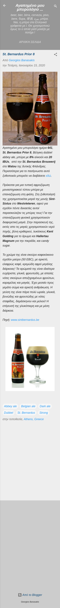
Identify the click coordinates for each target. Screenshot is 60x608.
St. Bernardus (26, 412)
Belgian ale (28, 406)
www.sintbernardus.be (25, 319)
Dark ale (45, 406)
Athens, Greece (34, 419)
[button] (55, 54)
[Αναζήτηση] (55, 6)
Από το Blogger (30, 595)
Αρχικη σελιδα (30, 42)
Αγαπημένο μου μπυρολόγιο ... (30, 7)
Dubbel (8, 412)
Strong (43, 412)
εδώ (48, 175)
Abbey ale (10, 406)
